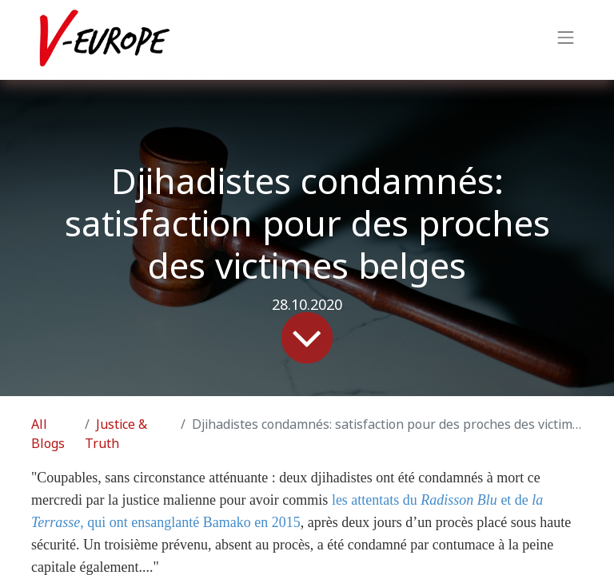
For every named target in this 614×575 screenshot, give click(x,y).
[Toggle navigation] (566, 40)
